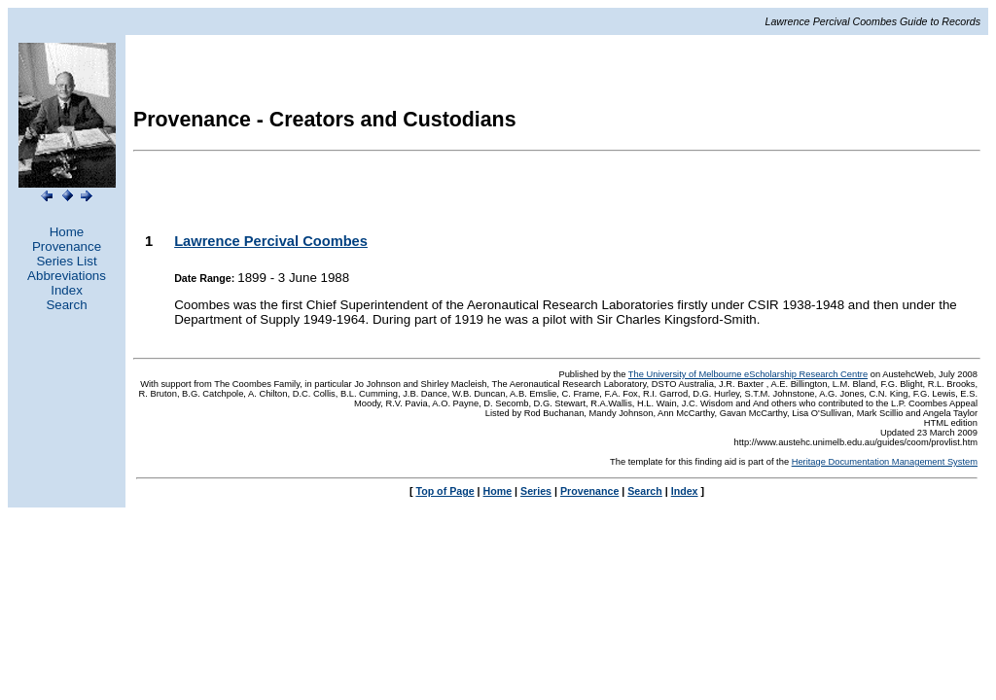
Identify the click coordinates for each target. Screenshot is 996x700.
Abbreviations (66, 275)
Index (67, 290)
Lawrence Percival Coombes (271, 241)
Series (535, 491)
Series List (66, 261)
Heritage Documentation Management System (885, 462)
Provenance (66, 246)
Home (67, 232)
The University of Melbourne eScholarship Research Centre (748, 374)
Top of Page (444, 491)
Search (66, 305)
